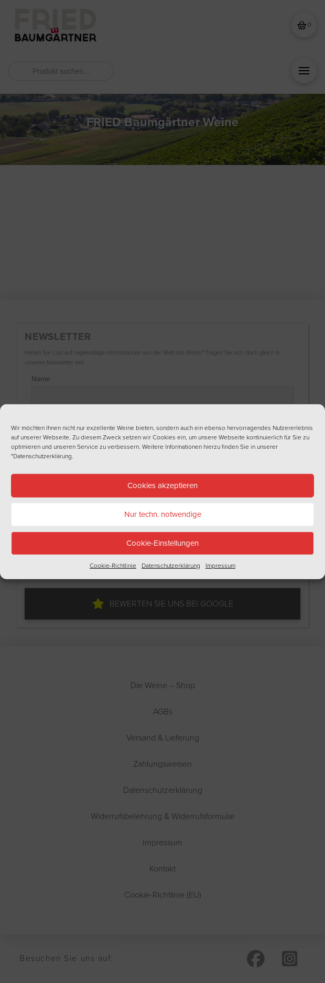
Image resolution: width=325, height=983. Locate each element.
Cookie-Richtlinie (113, 565)
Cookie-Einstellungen (162, 543)
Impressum (220, 565)
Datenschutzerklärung (171, 565)
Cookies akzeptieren (162, 485)
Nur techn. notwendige (162, 514)
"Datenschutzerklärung (41, 455)
